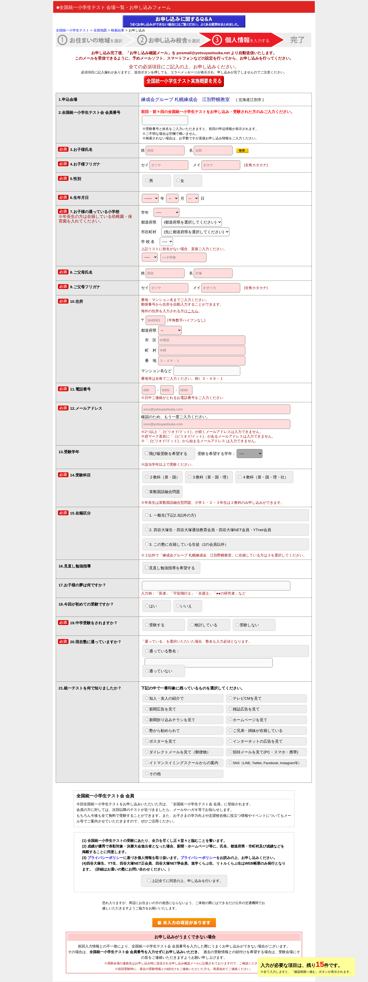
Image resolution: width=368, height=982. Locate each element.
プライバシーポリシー (105, 858)
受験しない (247, 625)
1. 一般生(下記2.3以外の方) (170, 515)
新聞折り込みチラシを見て (170, 720)
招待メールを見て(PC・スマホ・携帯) (263, 752)
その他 (153, 774)
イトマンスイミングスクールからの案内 (181, 763)
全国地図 (100, 30)
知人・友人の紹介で (164, 698)
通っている (209, 653)
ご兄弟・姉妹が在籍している (256, 730)
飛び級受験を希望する (166, 453)
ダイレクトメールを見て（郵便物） (178, 752)
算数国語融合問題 (162, 491)
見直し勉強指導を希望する (170, 568)
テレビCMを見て (245, 698)
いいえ (184, 606)
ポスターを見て (160, 741)
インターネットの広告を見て (256, 741)
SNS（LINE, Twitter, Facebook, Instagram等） (265, 763)
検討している (203, 625)
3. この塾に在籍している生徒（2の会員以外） (186, 544)
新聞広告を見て (160, 709)
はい (151, 606)
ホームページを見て (248, 720)
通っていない (158, 671)
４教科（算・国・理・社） (263, 477)
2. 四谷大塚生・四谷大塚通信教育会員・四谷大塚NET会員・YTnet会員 (208, 530)
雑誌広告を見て (244, 709)
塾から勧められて (162, 730)
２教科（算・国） (162, 477)
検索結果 (117, 30)
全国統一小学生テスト (72, 30)
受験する (155, 625)
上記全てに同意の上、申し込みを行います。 (185, 881)
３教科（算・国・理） (209, 477)
